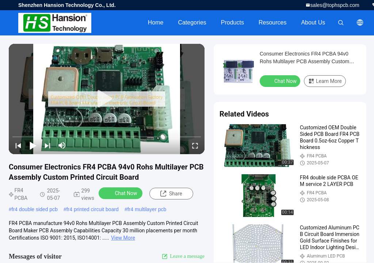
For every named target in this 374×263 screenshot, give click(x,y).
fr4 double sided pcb (35, 209)
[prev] (18, 145)
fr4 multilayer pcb (147, 209)
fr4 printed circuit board (92, 209)
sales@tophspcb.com (334, 5)
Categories (192, 22)
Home (156, 22)
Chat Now (121, 193)
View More (123, 238)
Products (232, 22)
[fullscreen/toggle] (195, 145)
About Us (313, 22)
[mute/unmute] (62, 145)
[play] (107, 99)
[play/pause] (33, 145)
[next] (47, 145)
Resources (272, 22)
